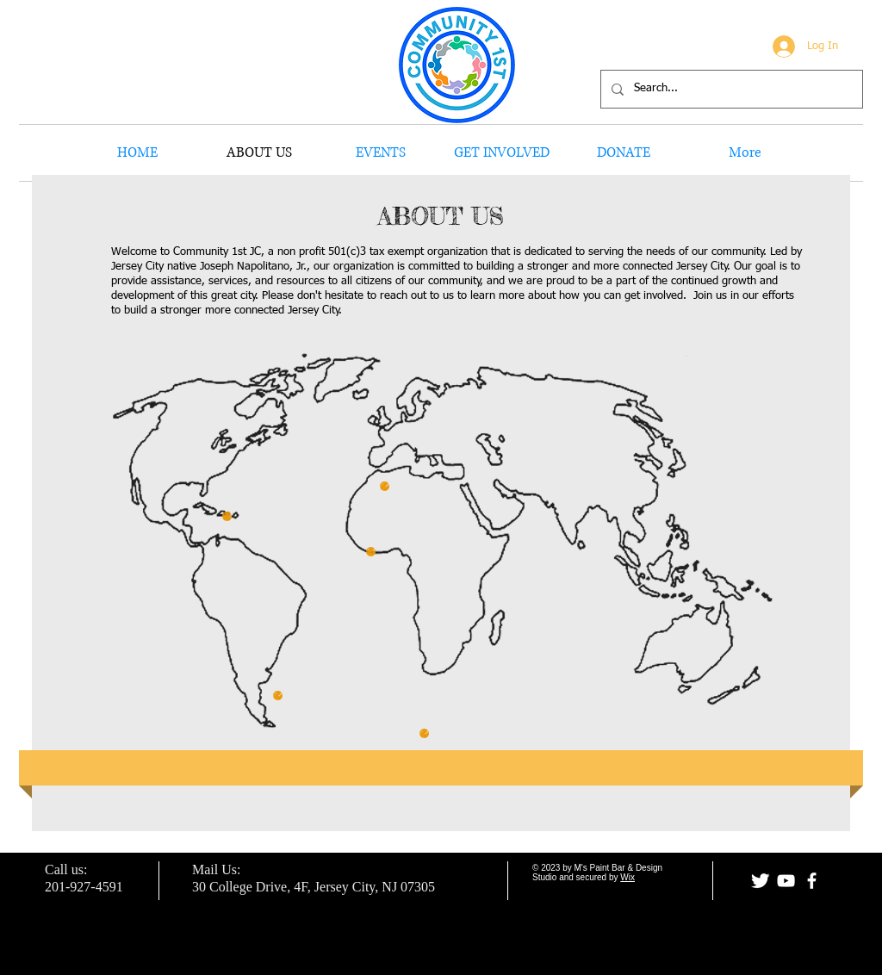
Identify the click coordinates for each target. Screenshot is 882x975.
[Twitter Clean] (760, 880)
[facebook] (812, 880)
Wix (627, 877)
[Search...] (730, 89)
